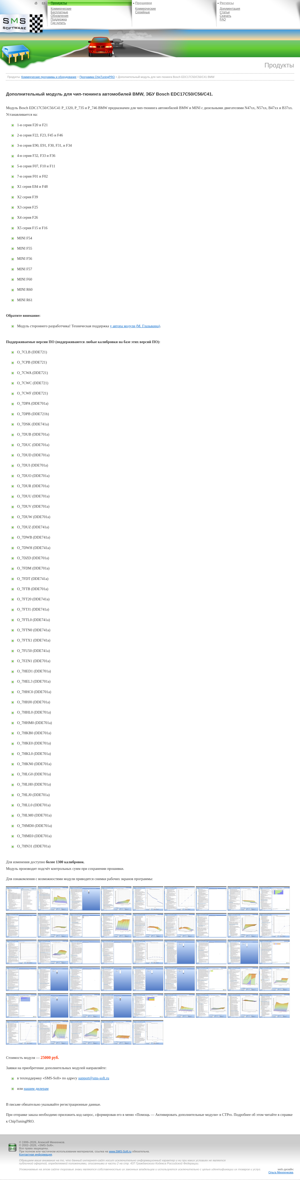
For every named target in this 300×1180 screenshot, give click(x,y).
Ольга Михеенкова (280, 1172)
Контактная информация (35, 1154)
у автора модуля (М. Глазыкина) (135, 326)
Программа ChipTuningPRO (97, 76)
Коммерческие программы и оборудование (48, 76)
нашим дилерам (36, 1088)
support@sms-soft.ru (93, 1078)
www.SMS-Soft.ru (120, 1151)
